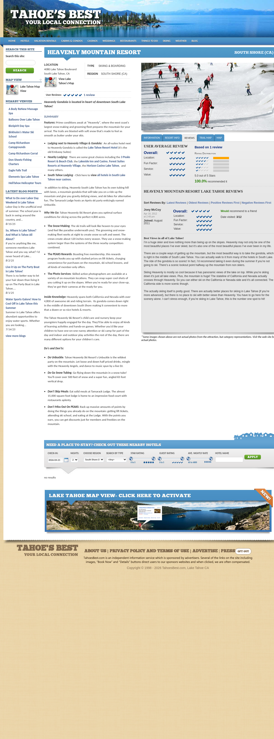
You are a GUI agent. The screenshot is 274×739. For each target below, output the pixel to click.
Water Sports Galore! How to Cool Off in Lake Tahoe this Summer (23, 304)
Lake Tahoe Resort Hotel (103, 147)
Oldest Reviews (199, 202)
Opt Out (243, 551)
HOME (12, 40)
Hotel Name (222, 453)
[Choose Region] (93, 459)
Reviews (189, 138)
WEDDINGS (109, 40)
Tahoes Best (57, 20)
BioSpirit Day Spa (19, 126)
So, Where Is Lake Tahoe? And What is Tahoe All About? (21, 235)
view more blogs (16, 336)
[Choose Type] (116, 459)
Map (219, 137)
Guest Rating (167, 453)
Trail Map (205, 137)
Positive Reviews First (225, 202)
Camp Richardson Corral (23, 153)
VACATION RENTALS (45, 40)
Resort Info (172, 137)
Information (152, 137)
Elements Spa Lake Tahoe (24, 176)
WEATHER (181, 40)
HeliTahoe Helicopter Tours (25, 183)
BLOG (194, 40)
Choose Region (92, 453)
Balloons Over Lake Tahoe (24, 119)
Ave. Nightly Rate (198, 453)
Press (228, 551)
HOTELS (25, 40)
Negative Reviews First (256, 202)
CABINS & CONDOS (72, 40)
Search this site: (15, 56)
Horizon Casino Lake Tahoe (103, 165)
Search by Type (114, 453)
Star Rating (137, 453)
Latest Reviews (176, 202)
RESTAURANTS (128, 40)
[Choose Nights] (74, 459)
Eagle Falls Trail (18, 170)
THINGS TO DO (149, 40)
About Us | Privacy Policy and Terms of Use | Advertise (151, 551)
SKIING (166, 40)
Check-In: (53, 453)
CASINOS (92, 40)
